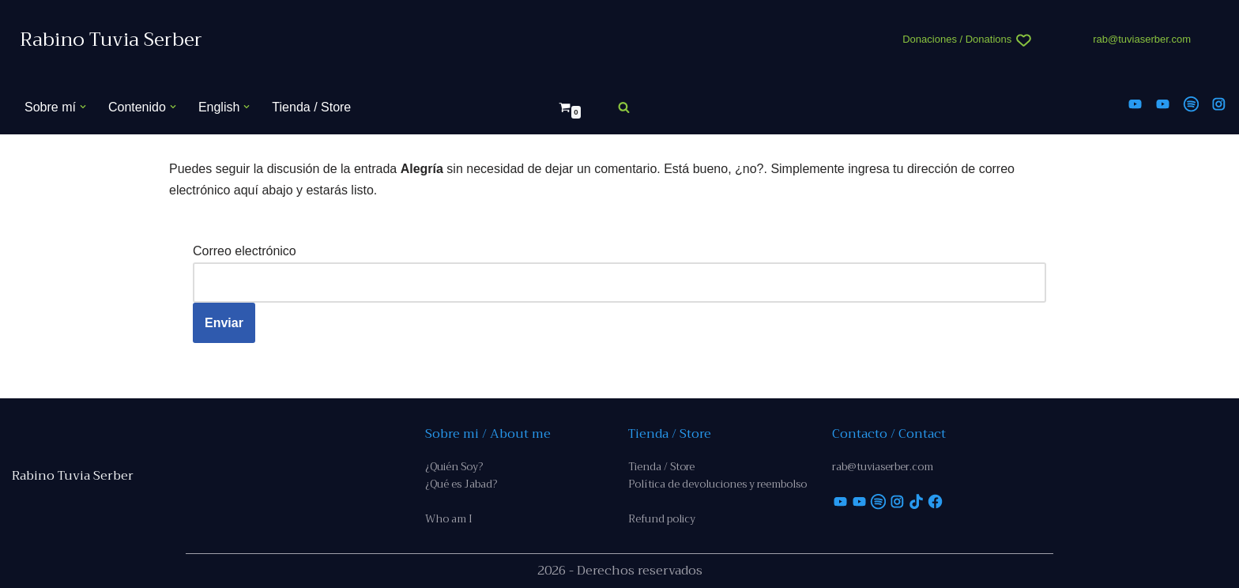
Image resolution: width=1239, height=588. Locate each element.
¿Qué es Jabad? (461, 484)
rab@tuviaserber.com (1142, 39)
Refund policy (661, 519)
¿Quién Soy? (454, 467)
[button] (83, 107)
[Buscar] (624, 107)
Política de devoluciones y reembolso (717, 484)
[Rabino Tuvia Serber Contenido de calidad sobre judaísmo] (111, 40)
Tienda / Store (311, 107)
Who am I (449, 519)
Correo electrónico (244, 251)
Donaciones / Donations (956, 39)
